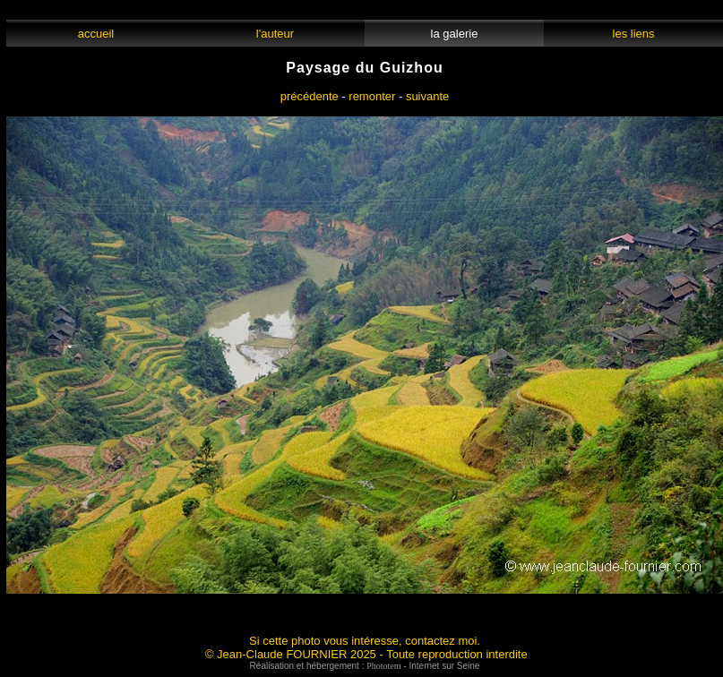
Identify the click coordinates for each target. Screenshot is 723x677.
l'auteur (275, 33)
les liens (633, 33)
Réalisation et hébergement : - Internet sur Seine (365, 666)
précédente (309, 96)
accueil (95, 33)
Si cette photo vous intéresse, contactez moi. (364, 640)
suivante (427, 96)
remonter (372, 96)
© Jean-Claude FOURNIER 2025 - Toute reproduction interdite (366, 654)
